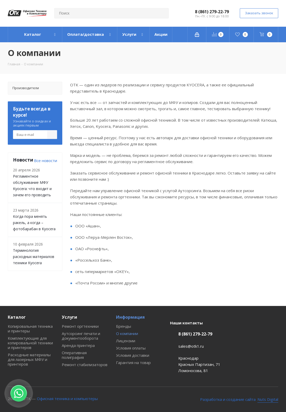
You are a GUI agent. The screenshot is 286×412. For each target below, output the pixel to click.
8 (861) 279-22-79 (212, 12)
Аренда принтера (78, 345)
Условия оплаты (131, 348)
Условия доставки (132, 355)
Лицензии (125, 340)
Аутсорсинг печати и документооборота (81, 336)
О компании (127, 333)
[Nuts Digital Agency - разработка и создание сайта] (239, 399)
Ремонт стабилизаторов (84, 364)
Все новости (45, 160)
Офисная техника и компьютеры (67, 398)
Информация (130, 317)
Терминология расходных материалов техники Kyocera (33, 256)
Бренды (123, 326)
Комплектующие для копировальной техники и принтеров (30, 343)
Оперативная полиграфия (74, 355)
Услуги (69, 317)
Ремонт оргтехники (80, 326)
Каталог (17, 317)
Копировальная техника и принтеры (30, 328)
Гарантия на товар (133, 362)
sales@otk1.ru (191, 346)
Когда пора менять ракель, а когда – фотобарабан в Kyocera (34, 222)
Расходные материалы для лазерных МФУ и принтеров (29, 359)
